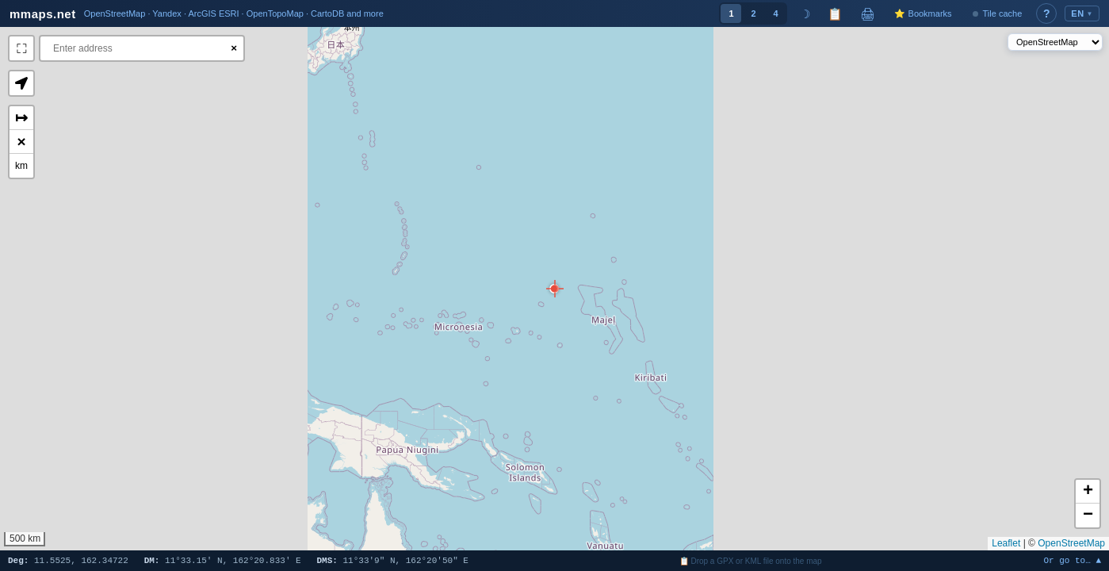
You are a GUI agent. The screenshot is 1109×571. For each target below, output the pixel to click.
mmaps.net (43, 14)
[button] (554, 288)
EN (1082, 13)
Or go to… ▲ (1072, 561)
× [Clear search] (234, 48)
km (21, 165)
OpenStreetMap (1071, 543)
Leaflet (1006, 543)
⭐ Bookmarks (922, 13)
